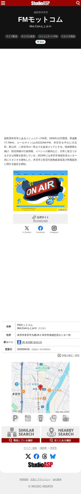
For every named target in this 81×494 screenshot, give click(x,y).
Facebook (40, 232)
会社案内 (57, 479)
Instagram (54, 232)
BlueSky (53, 456)
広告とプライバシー (41, 479)
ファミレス (28, 418)
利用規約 (24, 479)
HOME (40, 3)
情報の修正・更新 (68, 355)
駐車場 (15, 418)
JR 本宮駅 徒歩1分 (29, 342)
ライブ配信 (11, 36)
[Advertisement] (40, 91)
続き (40, 42)
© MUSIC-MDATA (40, 486)
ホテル (66, 418)
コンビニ (53, 418)
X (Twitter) (27, 232)
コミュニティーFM (48, 36)
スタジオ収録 (68, 36)
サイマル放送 (28, 36)
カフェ (40, 418)
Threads (44, 456)
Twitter (28, 456)
